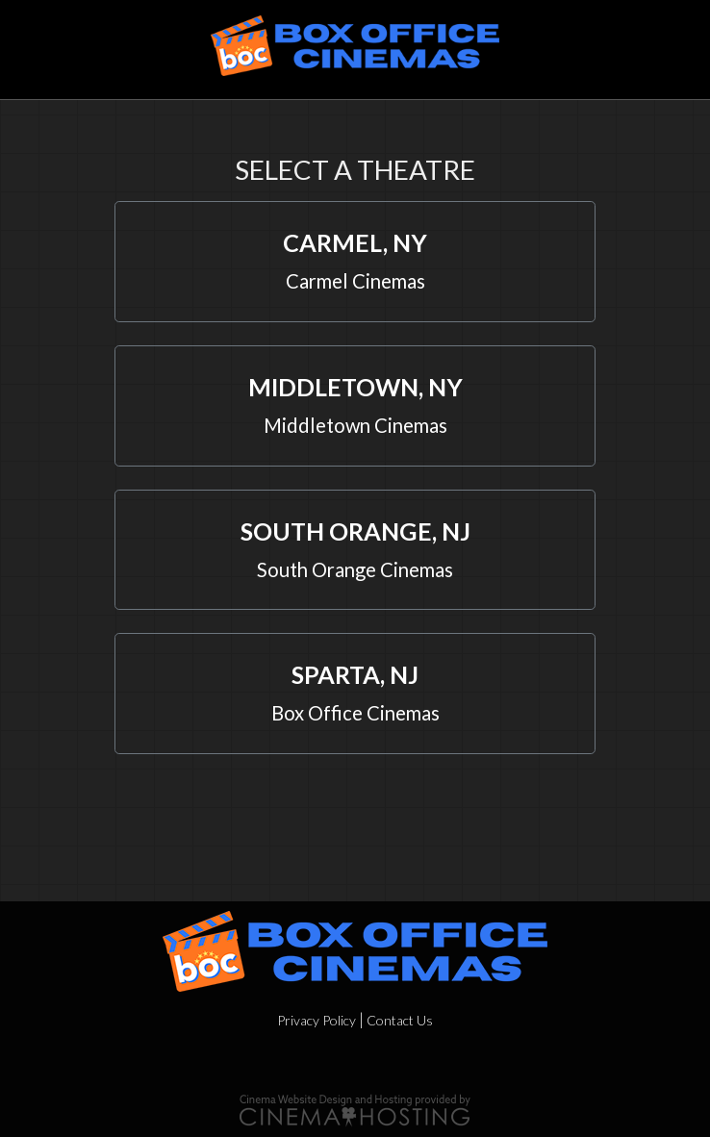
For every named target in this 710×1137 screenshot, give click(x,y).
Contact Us (400, 1020)
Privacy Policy (316, 1020)
